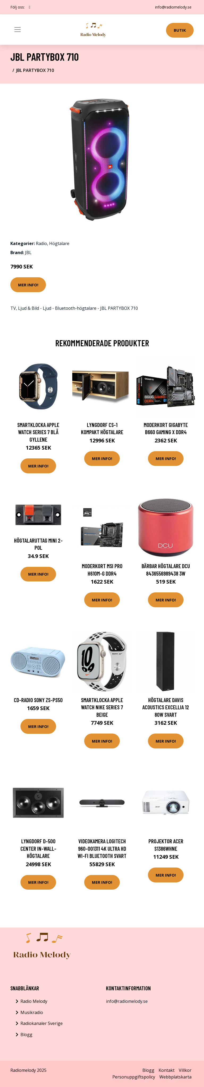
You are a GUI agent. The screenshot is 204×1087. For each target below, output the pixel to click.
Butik (180, 30)
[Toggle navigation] (17, 30)
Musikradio (31, 1012)
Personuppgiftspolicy (133, 1077)
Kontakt (167, 1070)
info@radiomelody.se (173, 7)
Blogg (26, 1034)
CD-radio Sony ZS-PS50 (38, 700)
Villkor (185, 1070)
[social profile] (29, 7)
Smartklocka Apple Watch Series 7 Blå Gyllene (38, 432)
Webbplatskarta (175, 1077)
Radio (41, 243)
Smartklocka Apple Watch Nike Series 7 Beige (102, 707)
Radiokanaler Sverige (41, 1023)
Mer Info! (28, 284)
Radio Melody (33, 1001)
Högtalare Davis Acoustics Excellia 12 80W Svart (165, 707)
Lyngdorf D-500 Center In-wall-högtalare (38, 848)
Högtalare (59, 243)
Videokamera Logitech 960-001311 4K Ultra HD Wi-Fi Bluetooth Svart (102, 848)
